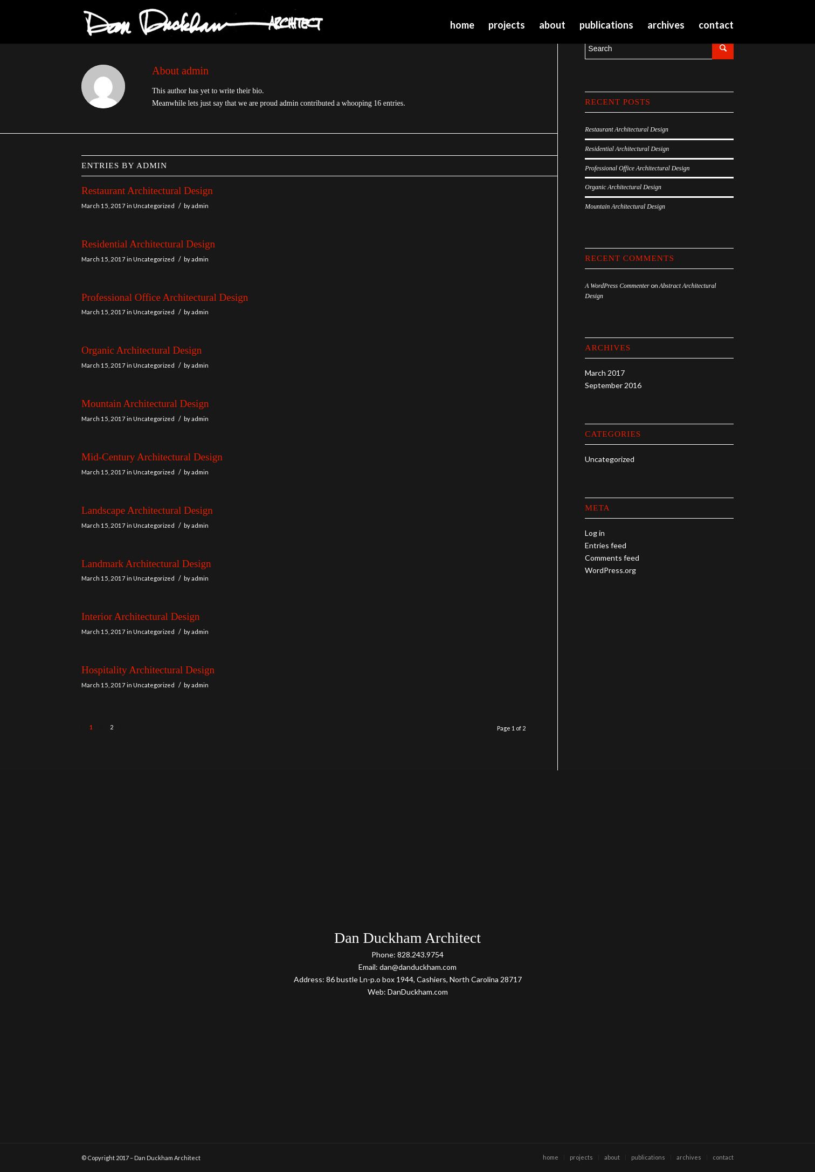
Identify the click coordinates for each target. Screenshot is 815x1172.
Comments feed (612, 557)
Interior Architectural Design (140, 616)
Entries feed (605, 545)
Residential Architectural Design (148, 244)
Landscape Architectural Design (147, 510)
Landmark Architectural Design (146, 563)
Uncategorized (154, 205)
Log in (595, 532)
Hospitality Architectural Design (148, 669)
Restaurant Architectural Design (147, 190)
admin (200, 205)
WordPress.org (610, 570)
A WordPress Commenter (617, 285)
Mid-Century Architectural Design (152, 457)
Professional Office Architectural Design (164, 297)
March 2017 (605, 372)
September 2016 (613, 385)
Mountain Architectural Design (145, 403)
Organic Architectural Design (141, 350)
